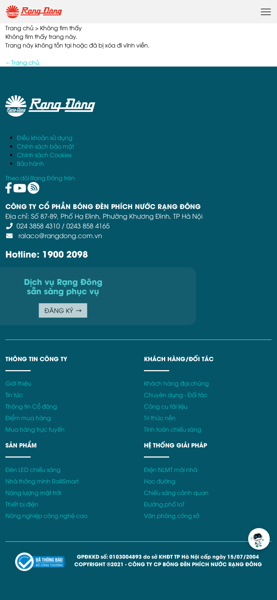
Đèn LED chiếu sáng (33, 469)
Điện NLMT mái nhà (170, 469)
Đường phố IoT (164, 504)
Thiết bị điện (21, 504)
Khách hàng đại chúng (176, 383)
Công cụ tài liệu (166, 406)
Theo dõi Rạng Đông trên (40, 178)
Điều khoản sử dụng (44, 137)
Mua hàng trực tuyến (35, 429)
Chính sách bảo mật (45, 146)
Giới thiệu (18, 383)
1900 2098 (65, 253)
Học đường (159, 481)
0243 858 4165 (88, 225)
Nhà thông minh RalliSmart (42, 481)
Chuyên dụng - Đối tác (175, 395)
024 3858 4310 (38, 225)
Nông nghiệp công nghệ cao (46, 515)
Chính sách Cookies (44, 155)
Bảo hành (30, 163)
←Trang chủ (22, 62)
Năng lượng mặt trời (33, 492)
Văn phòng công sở (171, 515)
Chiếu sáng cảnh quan (176, 492)
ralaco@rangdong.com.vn (59, 235)
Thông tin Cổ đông (31, 406)
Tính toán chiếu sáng (172, 429)
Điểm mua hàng (28, 418)
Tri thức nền (160, 418)
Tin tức (14, 395)
